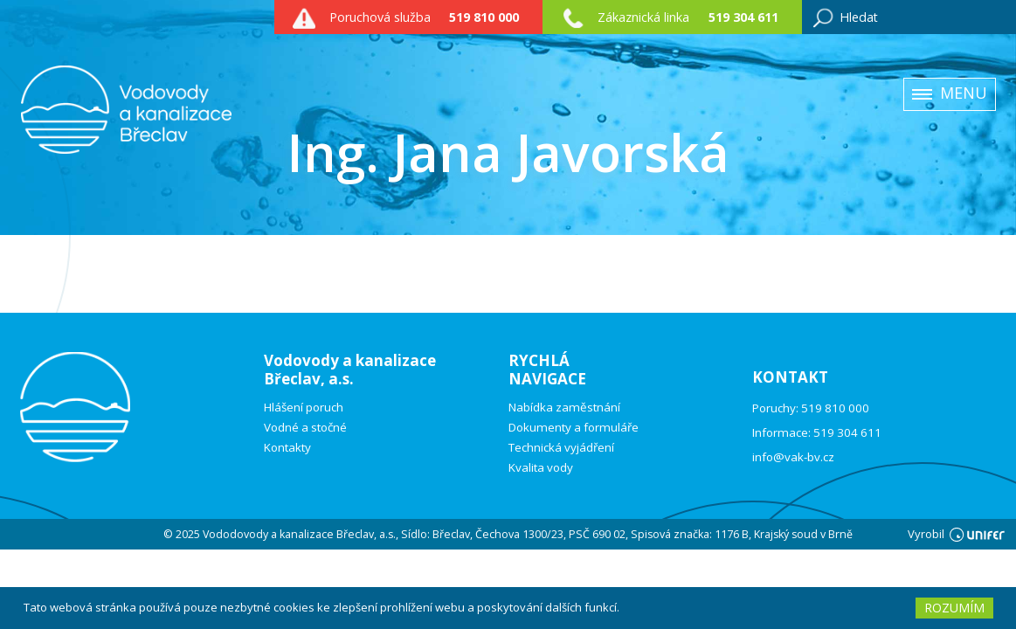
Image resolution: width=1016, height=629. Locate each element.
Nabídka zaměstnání (564, 407)
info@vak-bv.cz (793, 457)
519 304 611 (743, 17)
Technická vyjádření (561, 447)
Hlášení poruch (303, 407)
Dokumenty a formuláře (573, 427)
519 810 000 (484, 17)
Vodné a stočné (305, 427)
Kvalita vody (540, 467)
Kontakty (287, 447)
